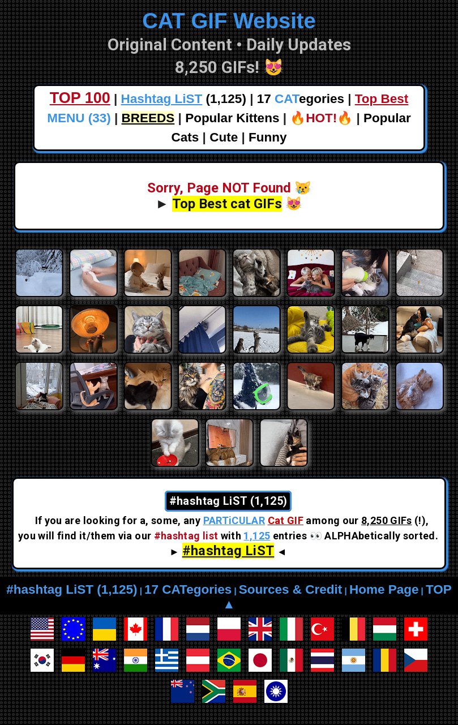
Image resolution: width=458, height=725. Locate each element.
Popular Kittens (232, 118)
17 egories (300, 99)
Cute (223, 137)
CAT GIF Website (229, 20)
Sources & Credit (291, 589)
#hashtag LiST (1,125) (71, 589)
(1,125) (183, 99)
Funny (268, 137)
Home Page (384, 589)
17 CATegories (188, 589)
